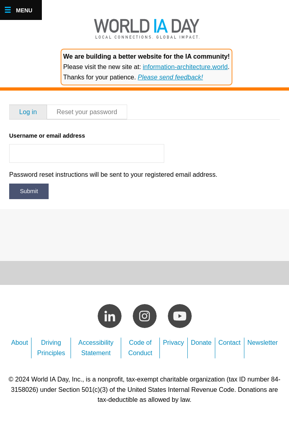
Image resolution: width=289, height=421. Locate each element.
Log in (28, 111)
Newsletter (263, 342)
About (19, 342)
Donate (201, 342)
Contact (229, 342)
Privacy (173, 342)
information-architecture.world (185, 66)
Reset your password (87, 111)
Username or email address (47, 135)
